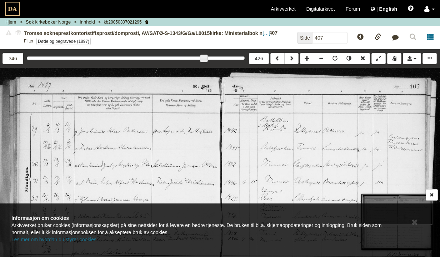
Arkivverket (283, 9)
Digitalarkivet (320, 9)
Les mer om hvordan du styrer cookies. (54, 239)
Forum (353, 9)
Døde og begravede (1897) (63, 41)
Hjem (10, 22)
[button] (429, 9)
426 (259, 58)
